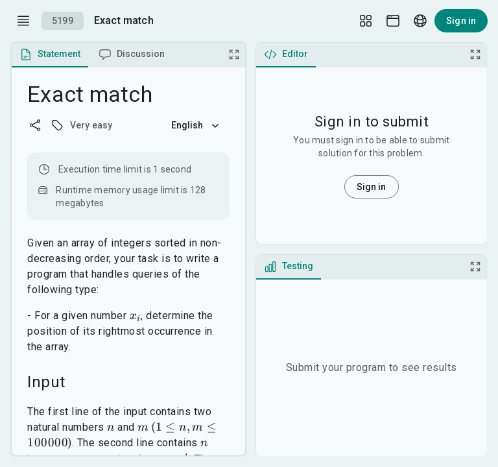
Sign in (461, 21)
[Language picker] (420, 21)
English (196, 125)
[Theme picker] (393, 21)
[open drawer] (23, 21)
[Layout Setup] (366, 21)
